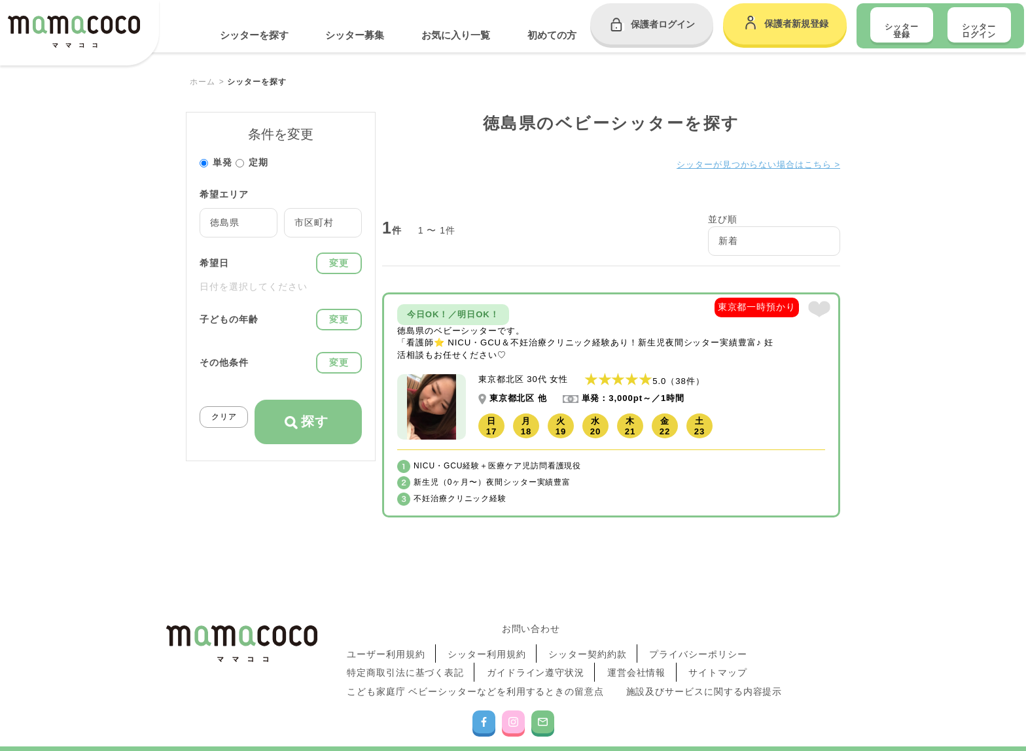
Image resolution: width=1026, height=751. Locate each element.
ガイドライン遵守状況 (536, 656)
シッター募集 (354, 35)
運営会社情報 (636, 656)
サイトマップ (717, 656)
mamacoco (74, 34)
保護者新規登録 (796, 23)
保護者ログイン (663, 24)
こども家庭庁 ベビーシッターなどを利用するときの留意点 (476, 669)
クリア (224, 416)
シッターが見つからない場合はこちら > (752, 164)
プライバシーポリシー (698, 643)
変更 (339, 263)
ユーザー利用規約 (386, 643)
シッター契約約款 (587, 643)
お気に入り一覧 (455, 35)
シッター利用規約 (487, 643)
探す (306, 421)
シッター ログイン (979, 30)
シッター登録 (902, 30)
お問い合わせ (531, 626)
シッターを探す (254, 35)
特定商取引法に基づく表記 (406, 656)
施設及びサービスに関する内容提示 (705, 669)
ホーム (202, 81)
